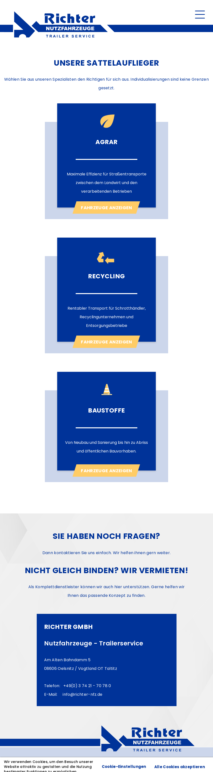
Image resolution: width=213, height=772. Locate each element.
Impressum (19, 760)
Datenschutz (49, 760)
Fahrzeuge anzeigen (106, 208)
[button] (200, 14)
